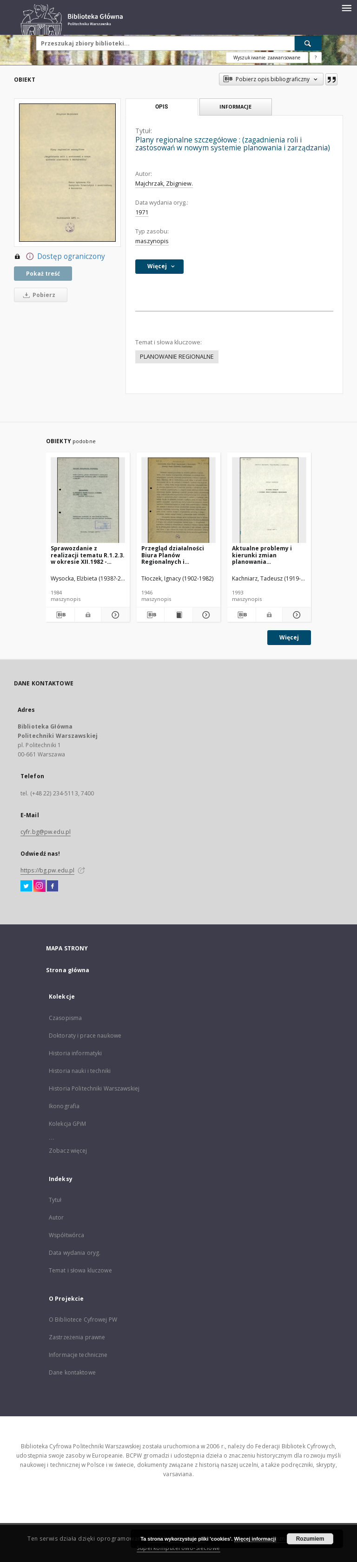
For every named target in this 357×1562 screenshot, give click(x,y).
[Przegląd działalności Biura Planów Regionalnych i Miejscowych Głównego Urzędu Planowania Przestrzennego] (178, 500)
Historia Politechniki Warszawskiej (94, 1088)
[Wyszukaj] (308, 43)
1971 (141, 212)
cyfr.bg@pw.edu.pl (45, 832)
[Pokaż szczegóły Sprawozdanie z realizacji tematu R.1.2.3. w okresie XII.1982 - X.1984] (114, 615)
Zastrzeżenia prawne (77, 1337)
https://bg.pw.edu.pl (47, 870)
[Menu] (346, 7)
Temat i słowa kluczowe (80, 1270)
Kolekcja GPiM (67, 1124)
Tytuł (55, 1200)
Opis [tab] (161, 106)
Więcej (289, 637)
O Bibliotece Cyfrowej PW (83, 1319)
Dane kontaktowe (72, 1372)
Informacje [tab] (235, 106)
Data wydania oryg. (74, 1253)
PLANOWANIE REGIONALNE (177, 357)
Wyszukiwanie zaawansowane (267, 57)
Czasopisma (65, 1018)
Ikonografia (64, 1106)
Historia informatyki (75, 1053)
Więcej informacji (255, 1539)
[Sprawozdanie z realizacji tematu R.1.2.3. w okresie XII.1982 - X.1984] (88, 500)
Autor (56, 1217)
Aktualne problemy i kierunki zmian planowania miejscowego (262, 554)
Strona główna (68, 970)
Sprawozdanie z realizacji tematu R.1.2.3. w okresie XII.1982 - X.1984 (88, 554)
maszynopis (152, 241)
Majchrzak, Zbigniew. (164, 183)
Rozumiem (310, 1539)
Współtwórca (66, 1235)
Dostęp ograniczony (59, 257)
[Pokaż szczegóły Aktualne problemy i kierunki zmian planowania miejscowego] (295, 615)
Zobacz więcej (68, 1151)
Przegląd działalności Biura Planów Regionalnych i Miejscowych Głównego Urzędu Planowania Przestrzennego (175, 554)
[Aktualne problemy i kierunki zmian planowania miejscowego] (269, 500)
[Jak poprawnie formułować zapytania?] (316, 57)
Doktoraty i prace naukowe (85, 1035)
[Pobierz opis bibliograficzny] (60, 615)
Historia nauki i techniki (80, 1071)
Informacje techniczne (78, 1355)
